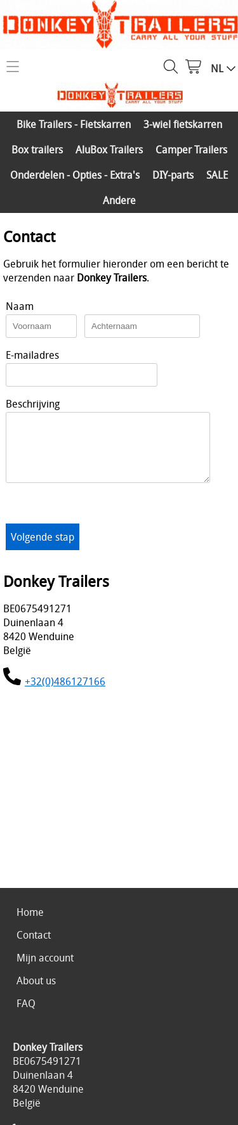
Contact (34, 935)
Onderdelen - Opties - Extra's (75, 175)
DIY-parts (173, 175)
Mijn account (45, 958)
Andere (119, 200)
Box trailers (37, 150)
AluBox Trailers (109, 150)
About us (36, 980)
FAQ (26, 1003)
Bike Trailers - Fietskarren (74, 124)
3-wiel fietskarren (182, 124)
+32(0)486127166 (65, 693)
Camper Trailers (191, 150)
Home (30, 912)
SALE (217, 175)
